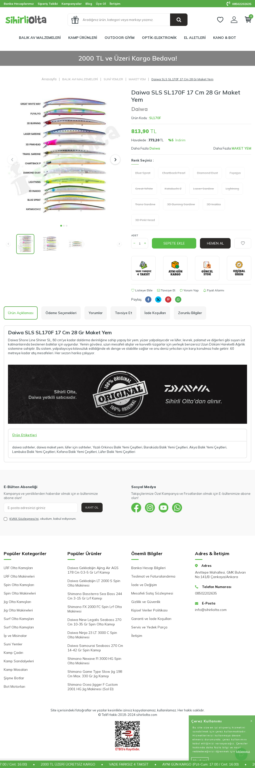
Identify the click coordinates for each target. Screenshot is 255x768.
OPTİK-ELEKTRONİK (159, 37)
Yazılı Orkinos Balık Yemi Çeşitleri (117, 447)
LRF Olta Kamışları (18, 568)
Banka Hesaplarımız (19, 3)
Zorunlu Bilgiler (190, 313)
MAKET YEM (137, 79)
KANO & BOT (224, 37)
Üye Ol (101, 3)
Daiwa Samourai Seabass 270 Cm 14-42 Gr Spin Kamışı (95, 647)
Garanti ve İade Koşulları (151, 618)
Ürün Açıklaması (20, 313)
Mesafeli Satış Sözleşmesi (152, 593)
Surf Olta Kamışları (19, 618)
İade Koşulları (155, 313)
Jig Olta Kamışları (17, 601)
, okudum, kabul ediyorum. (40, 519)
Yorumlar (96, 313)
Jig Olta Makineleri (18, 610)
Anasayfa (49, 79)
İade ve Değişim (144, 585)
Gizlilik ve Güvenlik (145, 601)
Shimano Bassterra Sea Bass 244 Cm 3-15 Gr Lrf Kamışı (94, 596)
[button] (61, 226)
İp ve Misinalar (15, 635)
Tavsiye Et (166, 290)
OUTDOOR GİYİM (119, 37)
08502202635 (239, 4)
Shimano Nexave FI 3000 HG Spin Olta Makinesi (94, 660)
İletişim (115, 3)
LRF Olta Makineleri (19, 576)
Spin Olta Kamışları (19, 585)
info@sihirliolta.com (211, 609)
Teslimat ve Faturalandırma (153, 576)
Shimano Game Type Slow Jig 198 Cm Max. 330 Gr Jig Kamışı (94, 673)
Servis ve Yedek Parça (149, 627)
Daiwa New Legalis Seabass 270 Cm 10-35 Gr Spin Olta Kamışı (94, 621)
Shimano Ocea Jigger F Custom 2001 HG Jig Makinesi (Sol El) (92, 686)
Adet (134, 235)
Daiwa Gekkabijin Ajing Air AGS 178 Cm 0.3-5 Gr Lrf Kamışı (93, 570)
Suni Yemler (13, 644)
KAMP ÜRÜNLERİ (82, 37)
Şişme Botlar (14, 678)
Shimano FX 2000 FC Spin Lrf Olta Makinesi (94, 608)
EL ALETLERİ (195, 37)
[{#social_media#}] (136, 508)
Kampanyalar (72, 3)
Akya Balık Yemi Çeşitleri (207, 447)
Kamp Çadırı (13, 652)
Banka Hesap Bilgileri (148, 568)
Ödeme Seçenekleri (61, 313)
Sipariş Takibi (48, 3)
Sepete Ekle (174, 243)
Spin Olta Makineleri (20, 593)
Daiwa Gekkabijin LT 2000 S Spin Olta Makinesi (93, 583)
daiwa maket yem (50, 447)
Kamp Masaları (16, 669)
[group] (64, 155)
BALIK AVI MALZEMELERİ (80, 79)
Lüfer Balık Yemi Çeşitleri (116, 452)
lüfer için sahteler (78, 447)
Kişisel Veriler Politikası (149, 610)
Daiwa (139, 109)
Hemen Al (215, 243)
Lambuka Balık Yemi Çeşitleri (33, 452)
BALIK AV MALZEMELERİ (40, 37)
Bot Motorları (14, 686)
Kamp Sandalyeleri (19, 661)
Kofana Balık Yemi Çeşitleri (77, 452)
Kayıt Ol (92, 507)
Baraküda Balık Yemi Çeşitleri (166, 447)
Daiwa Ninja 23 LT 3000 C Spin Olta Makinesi (92, 634)
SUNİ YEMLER (113, 79)
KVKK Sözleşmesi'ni (24, 518)
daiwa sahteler (23, 447)
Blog (88, 3)
